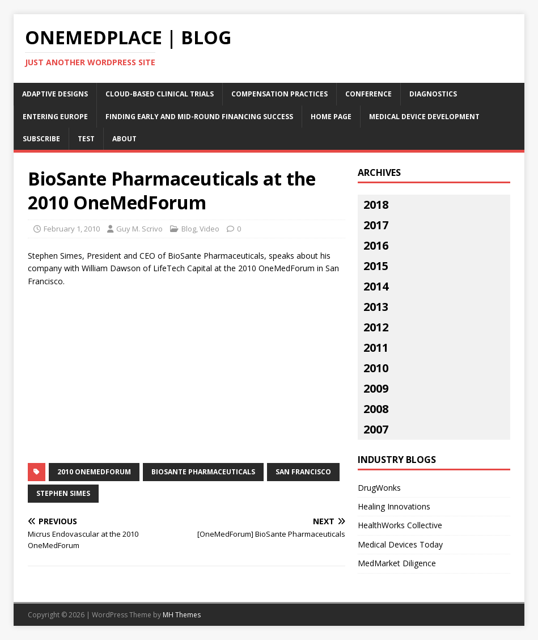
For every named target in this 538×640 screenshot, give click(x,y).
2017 (375, 225)
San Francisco (303, 472)
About (124, 139)
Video (209, 229)
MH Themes (182, 615)
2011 (375, 347)
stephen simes (63, 493)
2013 (375, 306)
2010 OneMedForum (94, 472)
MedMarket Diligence (397, 563)
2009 (375, 388)
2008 (375, 408)
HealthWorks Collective (400, 525)
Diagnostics (433, 94)
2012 (375, 327)
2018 (375, 204)
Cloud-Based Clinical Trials (159, 94)
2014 (375, 286)
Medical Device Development (424, 116)
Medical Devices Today (400, 544)
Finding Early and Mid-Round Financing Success (199, 116)
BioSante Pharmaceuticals (203, 472)
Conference (368, 94)
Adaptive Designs (55, 94)
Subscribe (41, 139)
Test (86, 139)
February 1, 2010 (72, 229)
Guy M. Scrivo (139, 229)
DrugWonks (379, 487)
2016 (375, 245)
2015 (375, 265)
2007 (375, 429)
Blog (188, 229)
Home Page (331, 116)
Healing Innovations (394, 506)
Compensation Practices (279, 94)
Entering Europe (55, 116)
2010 (375, 368)
